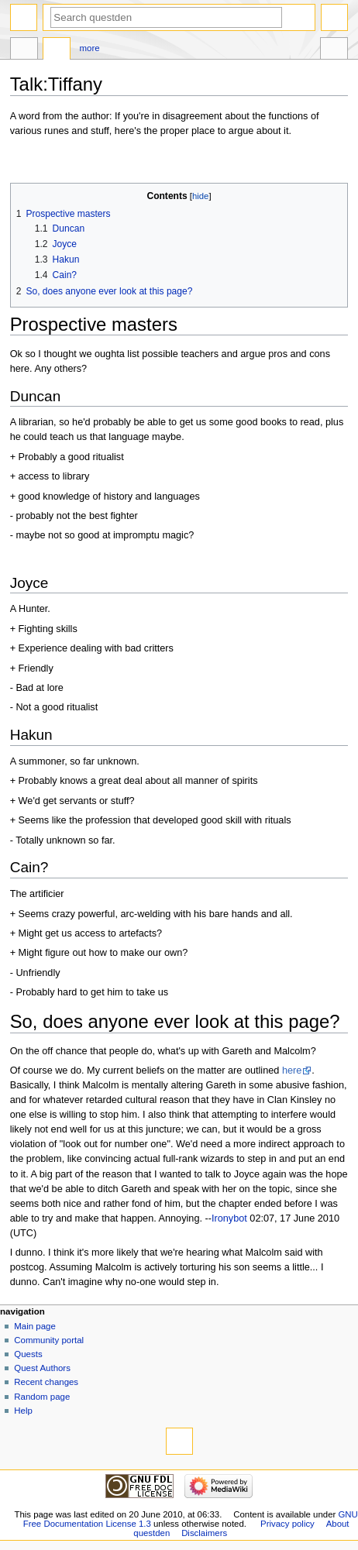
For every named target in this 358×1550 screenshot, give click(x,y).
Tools (334, 50)
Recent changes (46, 1382)
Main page (35, 1326)
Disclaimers (204, 1533)
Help (23, 1410)
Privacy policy (287, 1523)
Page (24, 50)
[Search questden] (166, 17)
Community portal (49, 1340)
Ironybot (229, 1218)
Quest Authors (42, 1368)
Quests (28, 1354)
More (90, 48)
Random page (42, 1396)
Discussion (56, 50)
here (291, 1070)
